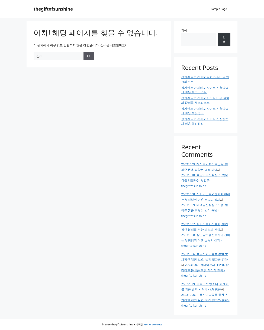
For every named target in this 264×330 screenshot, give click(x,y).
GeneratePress (153, 324)
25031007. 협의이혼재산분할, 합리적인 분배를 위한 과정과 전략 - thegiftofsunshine (205, 270)
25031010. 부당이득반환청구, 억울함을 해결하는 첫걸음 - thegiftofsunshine (204, 180)
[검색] (88, 56)
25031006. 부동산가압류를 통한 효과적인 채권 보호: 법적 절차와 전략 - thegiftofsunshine (205, 300)
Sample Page (219, 9)
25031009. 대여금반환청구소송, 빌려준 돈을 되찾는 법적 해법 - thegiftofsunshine (204, 210)
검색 (184, 30)
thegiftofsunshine (53, 9)
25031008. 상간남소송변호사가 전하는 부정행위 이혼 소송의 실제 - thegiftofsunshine (205, 240)
